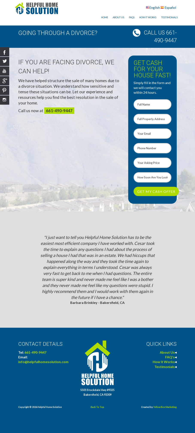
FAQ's (170, 357)
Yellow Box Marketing (165, 407)
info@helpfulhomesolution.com (43, 362)
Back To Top (97, 407)
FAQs (131, 17)
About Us (118, 17)
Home (104, 17)
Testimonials (169, 17)
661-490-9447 (59, 110)
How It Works (147, 17)
